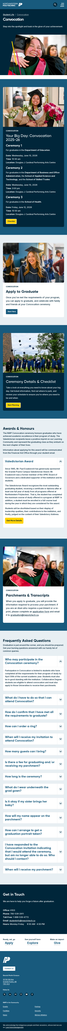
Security (38, 1011)
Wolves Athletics (41, 1015)
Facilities (6, 1011)
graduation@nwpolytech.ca (24, 615)
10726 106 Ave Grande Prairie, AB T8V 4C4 (10, 982)
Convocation (23, 14)
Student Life (8, 14)
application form (41, 611)
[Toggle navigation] (62, 4)
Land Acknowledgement (14, 1027)
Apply (9, 943)
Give (57, 943)
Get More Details (14, 521)
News (5, 1015)
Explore (32, 943)
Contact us (9, 969)
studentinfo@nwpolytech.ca (22, 920)
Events (5, 1006)
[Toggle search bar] (55, 4)
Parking (37, 1006)
